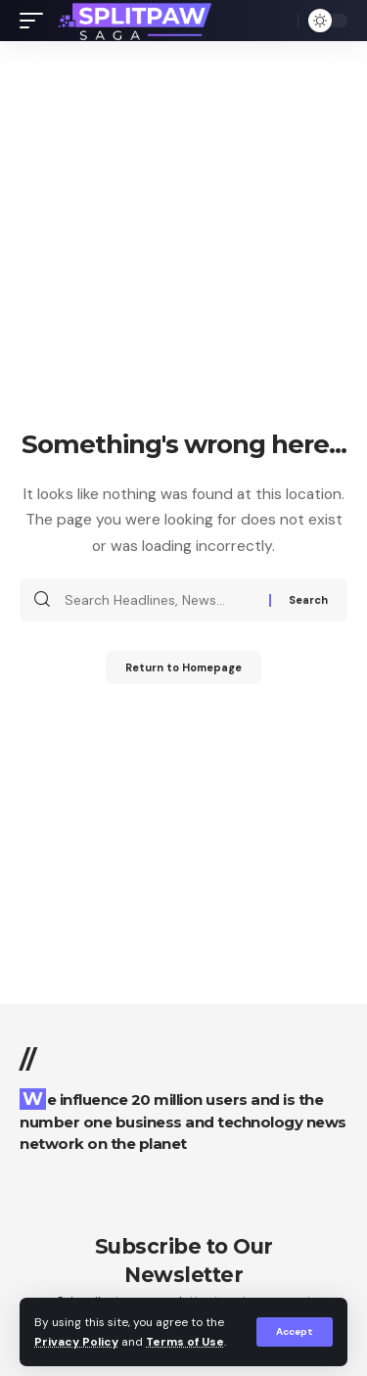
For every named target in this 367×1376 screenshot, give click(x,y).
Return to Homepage (183, 667)
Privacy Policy (76, 1342)
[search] (278, 20)
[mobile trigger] (36, 20)
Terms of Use (185, 1342)
